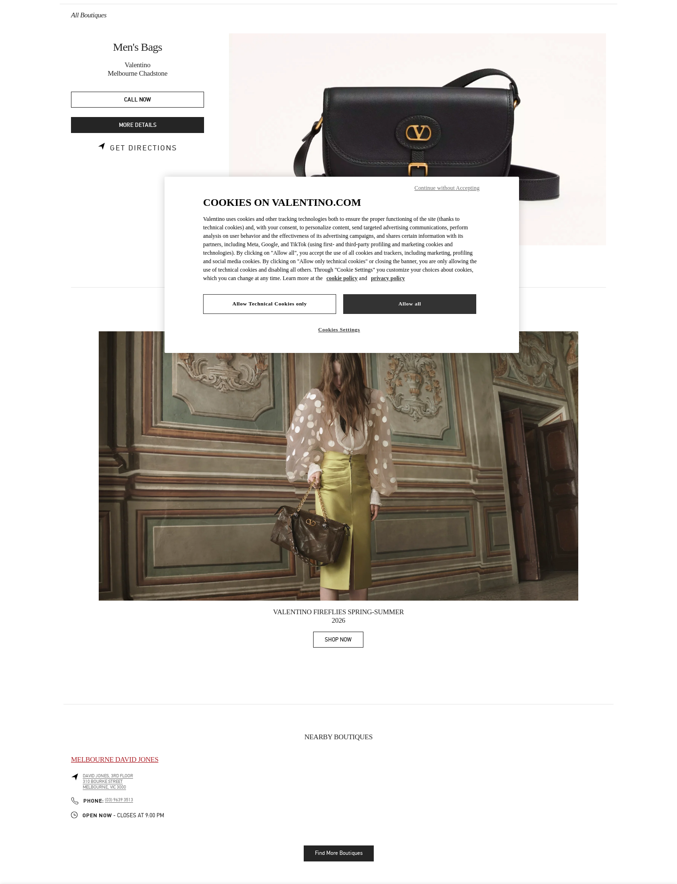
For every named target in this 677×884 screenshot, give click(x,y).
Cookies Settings (339, 329)
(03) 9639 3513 (119, 800)
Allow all (409, 303)
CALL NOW (137, 99)
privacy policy (388, 278)
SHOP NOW (344, 641)
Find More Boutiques (338, 853)
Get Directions (143, 148)
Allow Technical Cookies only (269, 303)
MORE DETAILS (138, 125)
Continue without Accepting (447, 188)
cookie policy (341, 278)
